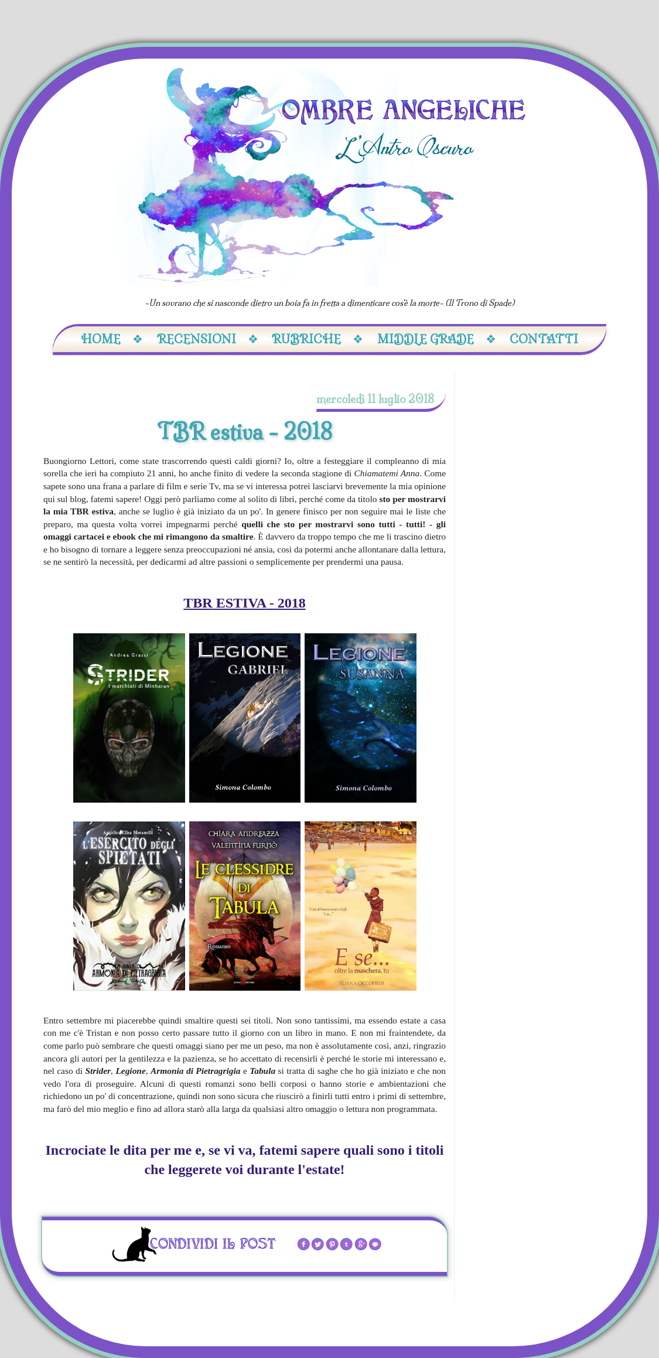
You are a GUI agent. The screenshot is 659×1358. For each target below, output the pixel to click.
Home (112, 339)
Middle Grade (436, 339)
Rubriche (317, 339)
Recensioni (207, 339)
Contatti (544, 339)
